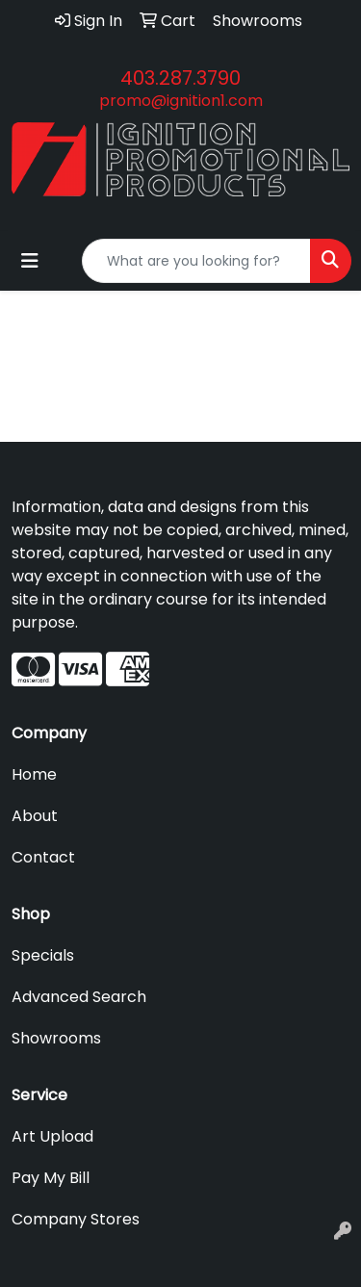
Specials (43, 955)
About (35, 816)
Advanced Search (79, 997)
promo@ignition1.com (181, 101)
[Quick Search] (196, 261)
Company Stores (76, 1219)
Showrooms (56, 1038)
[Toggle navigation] (30, 260)
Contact (43, 857)
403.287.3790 (180, 77)
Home (34, 774)
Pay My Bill (51, 1178)
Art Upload (52, 1136)
